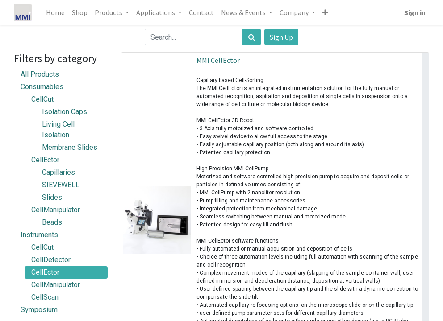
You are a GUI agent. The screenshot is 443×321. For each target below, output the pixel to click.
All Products (40, 74)
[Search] (251, 37)
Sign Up (281, 37)
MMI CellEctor (218, 60)
